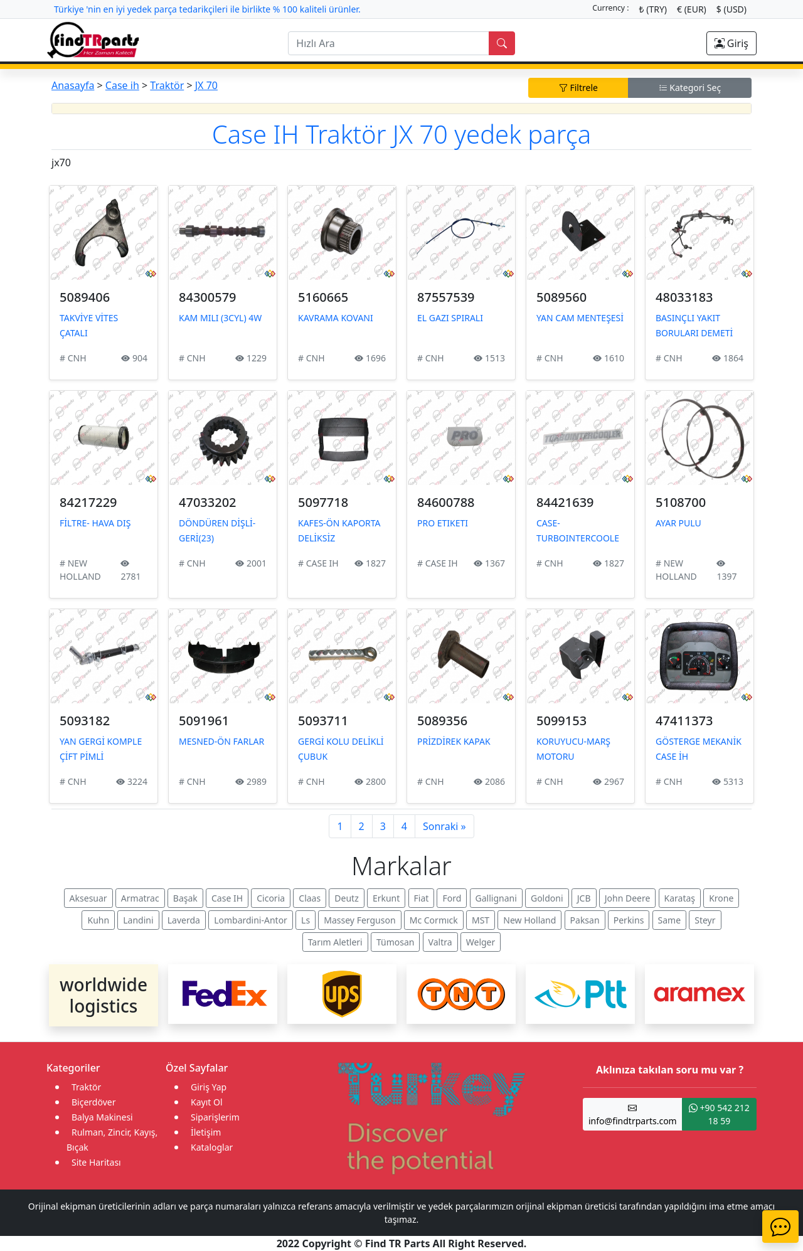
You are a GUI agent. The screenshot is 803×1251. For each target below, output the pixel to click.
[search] (388, 43)
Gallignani (496, 898)
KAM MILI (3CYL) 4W (220, 318)
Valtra (440, 942)
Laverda (184, 920)
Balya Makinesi (102, 1117)
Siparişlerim (215, 1117)
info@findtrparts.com (632, 1114)
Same (669, 920)
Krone (721, 898)
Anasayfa (72, 85)
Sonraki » (444, 826)
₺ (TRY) (653, 9)
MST (480, 920)
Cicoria (271, 898)
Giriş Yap (208, 1087)
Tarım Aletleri (335, 942)
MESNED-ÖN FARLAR (221, 741)
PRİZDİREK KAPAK (454, 741)
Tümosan (395, 942)
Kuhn (98, 920)
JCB (584, 898)
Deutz (346, 898)
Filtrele (578, 87)
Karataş (680, 898)
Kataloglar (212, 1147)
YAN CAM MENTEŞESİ (580, 318)
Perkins (629, 920)
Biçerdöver (93, 1102)
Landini (138, 920)
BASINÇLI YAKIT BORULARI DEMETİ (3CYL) (694, 333)
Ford (451, 898)
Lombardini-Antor (250, 920)
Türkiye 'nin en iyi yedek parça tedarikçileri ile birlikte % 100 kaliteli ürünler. (207, 9)
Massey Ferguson (359, 920)
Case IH (227, 898)
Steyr (704, 920)
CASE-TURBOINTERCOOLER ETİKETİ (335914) (577, 538)
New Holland (529, 920)
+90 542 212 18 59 (719, 1114)
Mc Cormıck (434, 920)
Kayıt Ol (207, 1102)
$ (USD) (731, 9)
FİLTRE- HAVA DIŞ (95, 523)
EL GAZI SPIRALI (450, 318)
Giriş (731, 43)
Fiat (421, 898)
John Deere (628, 898)
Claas (310, 898)
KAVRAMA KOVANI (335, 318)
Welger (481, 942)
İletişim (206, 1132)
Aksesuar (88, 898)
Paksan (585, 920)
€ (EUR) (691, 9)
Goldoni (547, 898)
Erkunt (386, 898)
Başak (185, 898)
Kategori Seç (690, 87)
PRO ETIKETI (442, 523)
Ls (305, 920)
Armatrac (140, 898)
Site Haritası (96, 1162)
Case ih (122, 85)
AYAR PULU (678, 523)
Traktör (167, 85)
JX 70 (206, 85)
